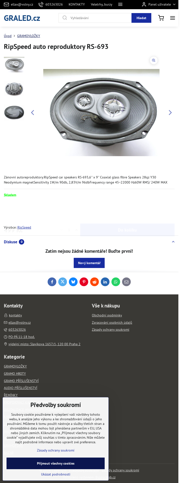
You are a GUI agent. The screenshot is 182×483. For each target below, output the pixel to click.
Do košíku (127, 211)
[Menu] (172, 18)
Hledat (141, 18)
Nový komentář (89, 263)
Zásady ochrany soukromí (120, 470)
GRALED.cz (22, 18)
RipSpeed (24, 227)
